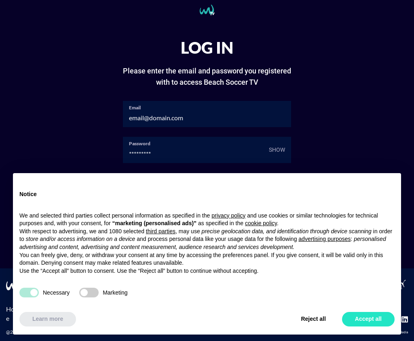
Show (277, 149)
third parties (160, 231)
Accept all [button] (368, 319)
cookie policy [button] (261, 223)
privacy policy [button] (228, 215)
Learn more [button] (47, 319)
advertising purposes (324, 239)
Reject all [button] (313, 319)
